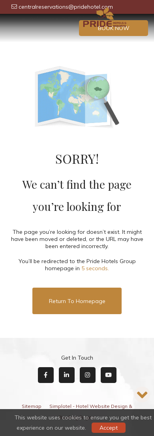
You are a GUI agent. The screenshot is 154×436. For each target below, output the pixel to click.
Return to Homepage (77, 301)
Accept (109, 427)
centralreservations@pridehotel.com (62, 6)
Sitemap (31, 406)
